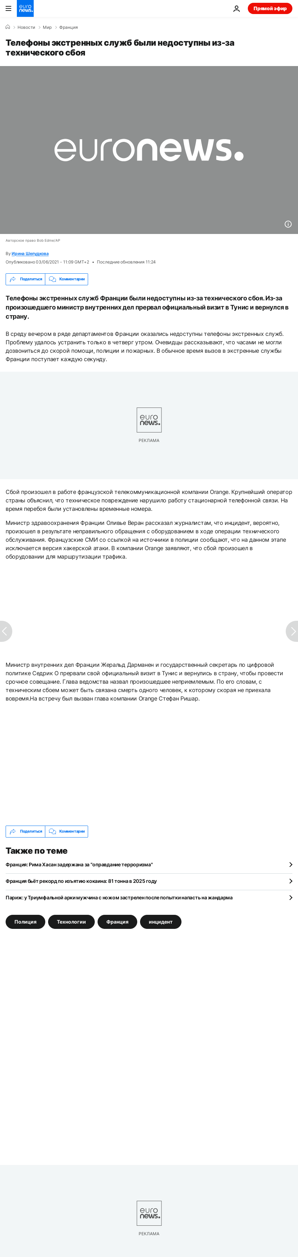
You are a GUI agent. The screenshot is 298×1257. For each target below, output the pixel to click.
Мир (47, 27)
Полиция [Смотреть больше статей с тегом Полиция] (25, 921)
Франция (68, 27)
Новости (26, 27)
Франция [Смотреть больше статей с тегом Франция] (117, 921)
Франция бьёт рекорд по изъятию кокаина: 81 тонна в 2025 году (81, 881)
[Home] (8, 27)
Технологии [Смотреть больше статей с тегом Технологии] (71, 921)
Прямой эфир (270, 8)
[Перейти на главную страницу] (25, 8)
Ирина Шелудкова (30, 253)
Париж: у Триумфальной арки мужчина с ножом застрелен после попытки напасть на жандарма (119, 897)
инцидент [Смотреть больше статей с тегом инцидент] (161, 921)
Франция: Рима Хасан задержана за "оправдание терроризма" (79, 864)
